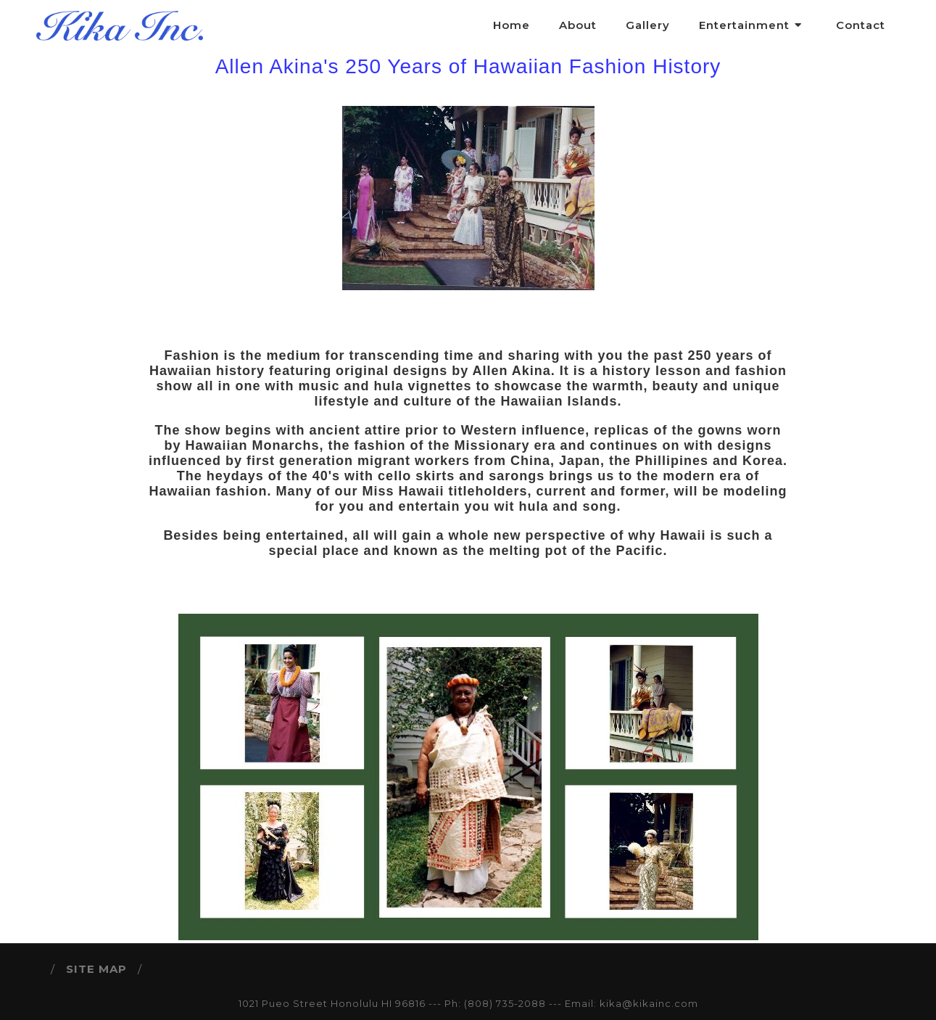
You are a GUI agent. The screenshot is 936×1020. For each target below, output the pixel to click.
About (578, 25)
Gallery (648, 25)
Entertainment (753, 25)
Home (511, 25)
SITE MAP (96, 969)
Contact (860, 25)
